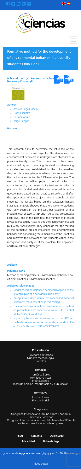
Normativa (40, 392)
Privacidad (28, 441)
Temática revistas (40, 377)
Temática (40, 369)
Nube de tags (51, 441)
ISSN (20, 435)
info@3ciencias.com (28, 453)
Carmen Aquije (21, 117)
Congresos (40, 409)
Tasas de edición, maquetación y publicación (41, 383)
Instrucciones (40, 397)
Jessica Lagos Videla (25, 109)
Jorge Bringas (21, 121)
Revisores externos (41, 354)
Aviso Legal (57, 435)
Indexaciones (40, 380)
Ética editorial (40, 400)
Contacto (36, 435)
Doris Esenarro (21, 113)
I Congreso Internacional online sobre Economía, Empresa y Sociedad (40, 415)
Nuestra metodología (40, 358)
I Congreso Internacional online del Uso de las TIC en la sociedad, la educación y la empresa (40, 422)
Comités (40, 361)
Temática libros (40, 374)
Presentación (40, 350)
